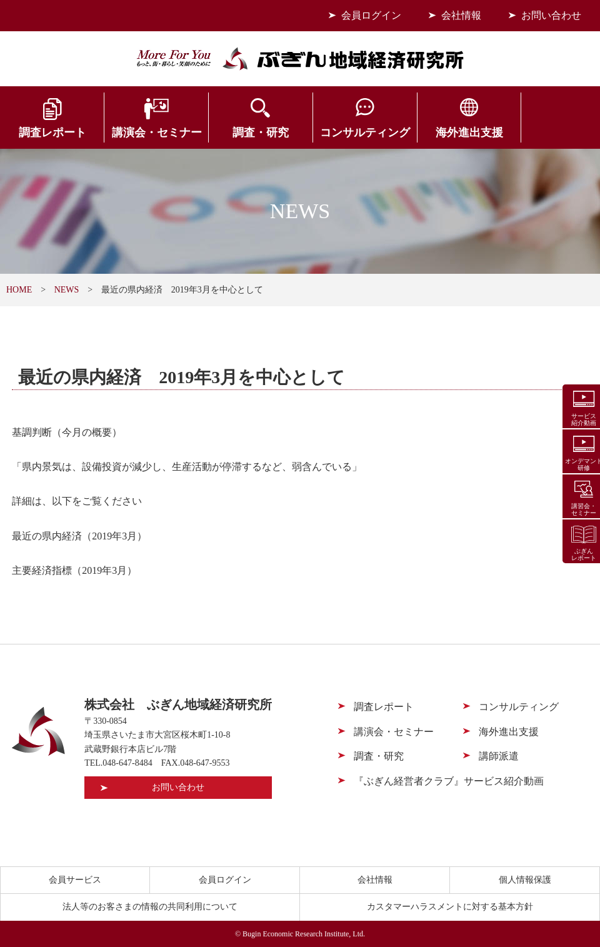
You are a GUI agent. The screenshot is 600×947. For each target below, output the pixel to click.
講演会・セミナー (150, 132)
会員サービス (550, 132)
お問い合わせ (551, 15)
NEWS (66, 289)
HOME (19, 289)
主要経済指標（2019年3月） (74, 570)
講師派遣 (499, 756)
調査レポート (50, 132)
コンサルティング (350, 132)
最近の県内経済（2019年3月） (79, 536)
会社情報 (461, 15)
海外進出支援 (450, 132)
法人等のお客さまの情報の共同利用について (150, 906)
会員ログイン (371, 15)
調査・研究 (250, 132)
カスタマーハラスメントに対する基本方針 (450, 906)
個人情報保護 (525, 879)
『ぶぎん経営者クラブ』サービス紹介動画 (449, 781)
